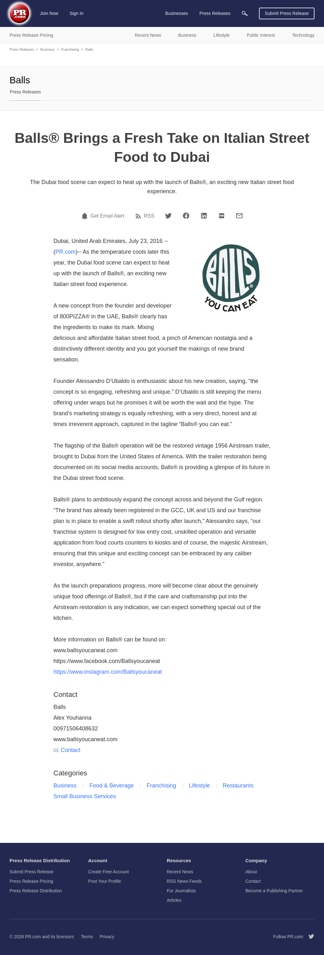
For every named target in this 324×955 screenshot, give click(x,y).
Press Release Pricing (31, 881)
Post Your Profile (104, 881)
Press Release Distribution (36, 890)
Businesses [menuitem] (176, 13)
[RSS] (139, 216)
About (251, 871)
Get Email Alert (107, 216)
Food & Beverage (111, 785)
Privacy (107, 936)
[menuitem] (245, 13)
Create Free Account (108, 871)
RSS (149, 216)
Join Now (49, 13)
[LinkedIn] (204, 216)
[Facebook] (186, 216)
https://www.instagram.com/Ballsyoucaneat (108, 672)
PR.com (65, 252)
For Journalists (181, 890)
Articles (174, 900)
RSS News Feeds (184, 881)
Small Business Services (85, 796)
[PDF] (221, 216)
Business (47, 49)
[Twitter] (168, 216)
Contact (67, 750)
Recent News (180, 871)
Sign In (77, 13)
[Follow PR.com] (308, 936)
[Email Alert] (85, 216)
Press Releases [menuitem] (214, 13)
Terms (87, 936)
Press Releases (22, 49)
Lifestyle (199, 785)
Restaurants (238, 785)
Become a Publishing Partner (274, 890)
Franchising (70, 49)
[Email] (239, 216)
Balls (89, 49)
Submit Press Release (287, 13)
